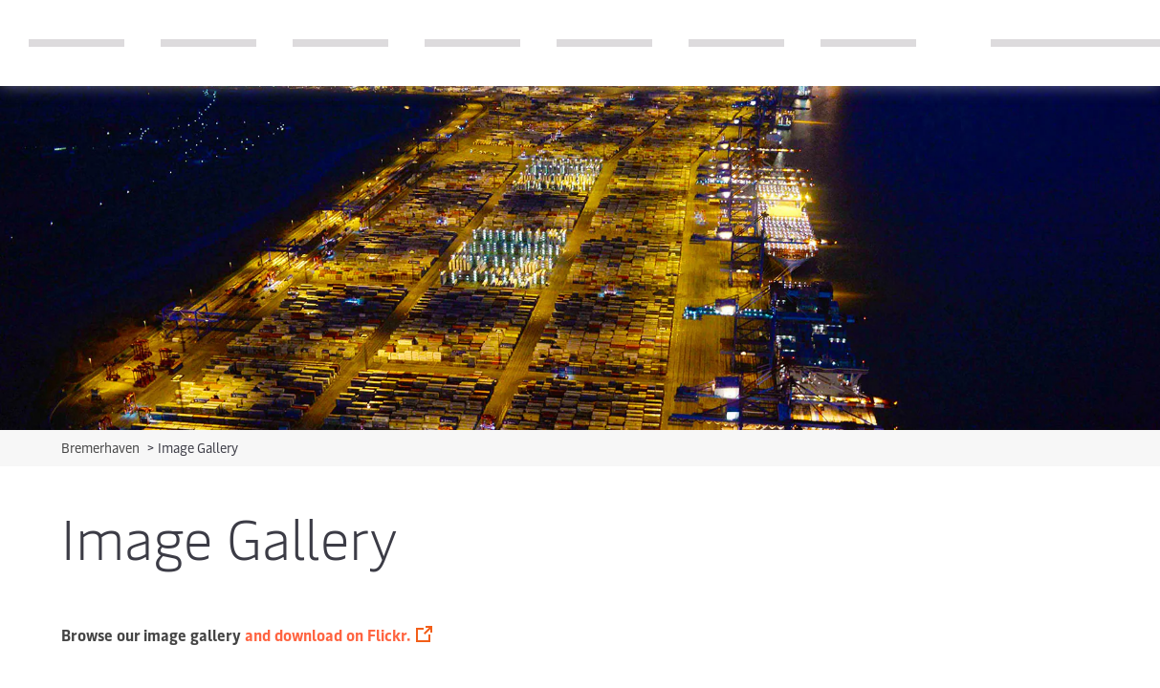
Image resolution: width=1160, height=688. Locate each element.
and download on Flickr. (327, 634)
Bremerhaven (101, 448)
